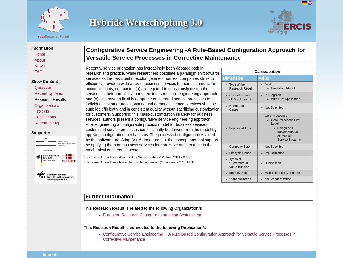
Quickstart (44, 87)
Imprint (49, 254)
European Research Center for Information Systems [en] (152, 215)
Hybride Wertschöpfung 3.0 (145, 22)
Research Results (50, 99)
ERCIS (289, 22)
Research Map (47, 123)
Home (40, 54)
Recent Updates (49, 93)
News (40, 66)
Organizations (47, 105)
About (40, 60)
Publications (45, 117)
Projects (42, 111)
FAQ (39, 72)
